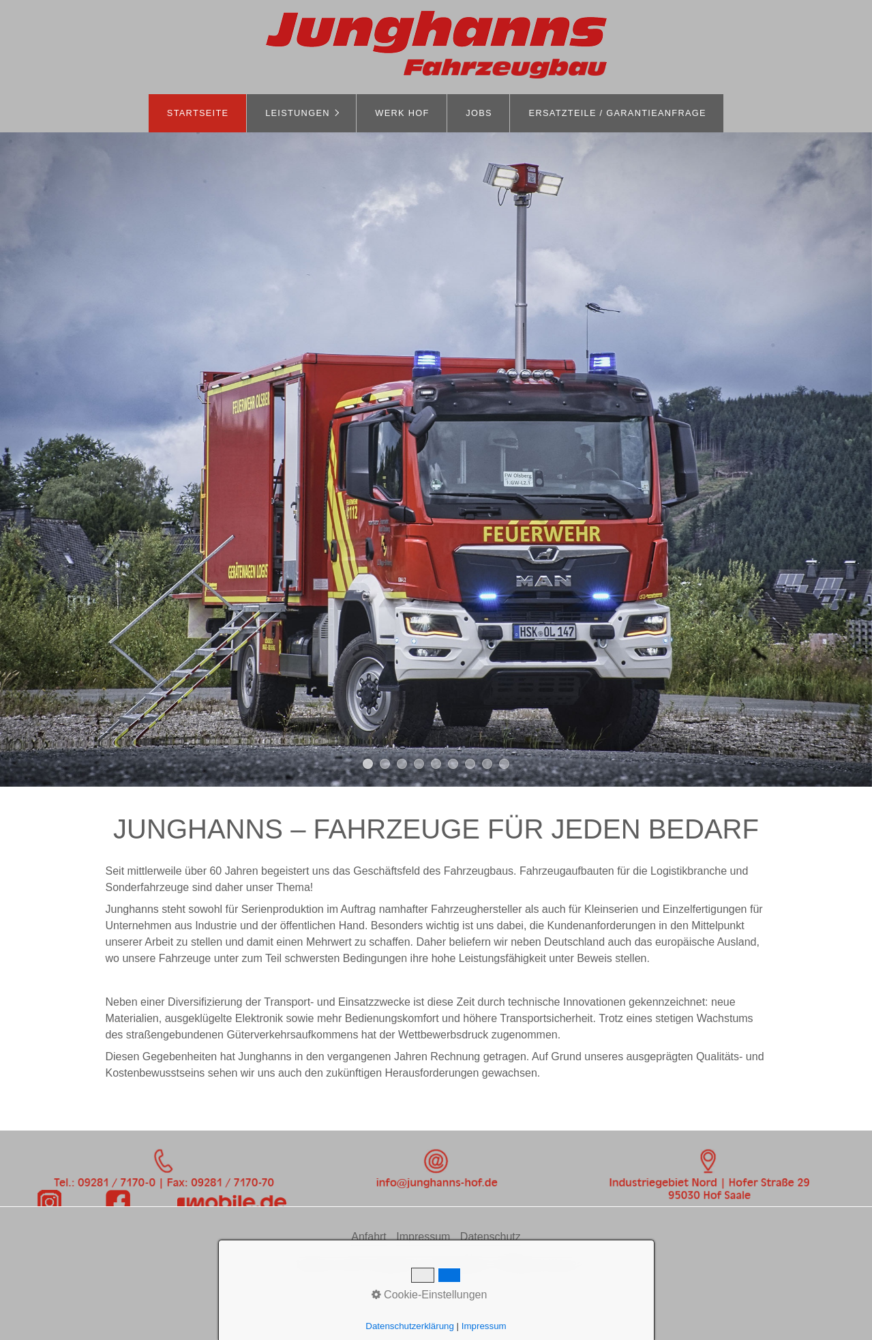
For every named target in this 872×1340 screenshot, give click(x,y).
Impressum (423, 1236)
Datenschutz (490, 1236)
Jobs (479, 113)
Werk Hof (402, 113)
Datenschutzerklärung (409, 1326)
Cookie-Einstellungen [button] (429, 1294)
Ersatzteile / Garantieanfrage (617, 113)
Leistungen (297, 113)
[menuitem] (197, 113)
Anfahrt (369, 1236)
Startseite (198, 113)
